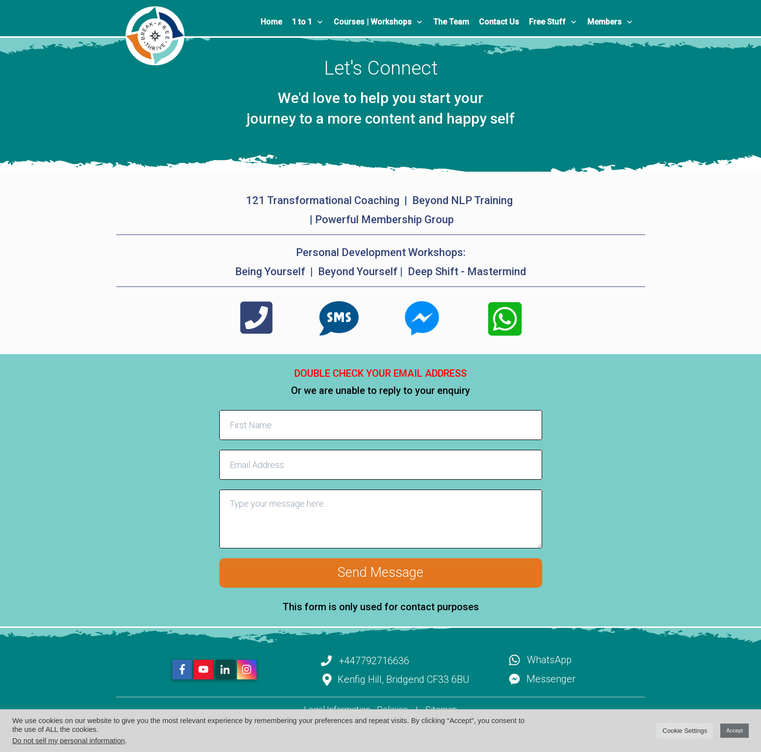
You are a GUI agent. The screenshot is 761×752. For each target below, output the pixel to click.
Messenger (551, 679)
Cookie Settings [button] (684, 730)
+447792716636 (374, 661)
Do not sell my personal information (68, 741)
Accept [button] (734, 730)
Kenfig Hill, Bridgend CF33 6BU (404, 679)
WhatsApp (549, 660)
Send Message (380, 572)
